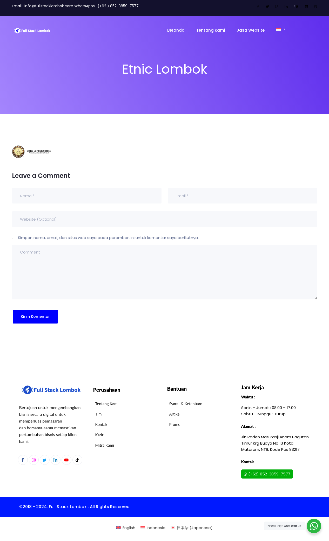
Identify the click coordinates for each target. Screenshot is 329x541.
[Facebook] (23, 460)
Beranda (176, 30)
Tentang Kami (210, 30)
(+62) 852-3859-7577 (267, 474)
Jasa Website (251, 30)
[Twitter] (45, 460)
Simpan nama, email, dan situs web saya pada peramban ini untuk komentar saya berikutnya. (108, 237)
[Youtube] (66, 460)
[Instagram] (34, 460)
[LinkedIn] (56, 460)
